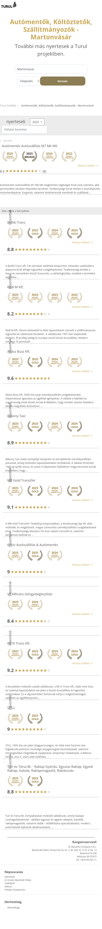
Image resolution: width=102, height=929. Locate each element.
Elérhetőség (13, 907)
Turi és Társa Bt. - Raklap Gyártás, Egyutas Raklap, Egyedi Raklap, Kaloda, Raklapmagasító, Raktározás (50, 768)
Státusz (8, 886)
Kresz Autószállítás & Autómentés (32, 545)
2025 (36, 122)
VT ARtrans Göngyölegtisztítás (29, 594)
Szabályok (9, 883)
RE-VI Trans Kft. (18, 643)
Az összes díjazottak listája (18, 880)
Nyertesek (10, 876)
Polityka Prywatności (15, 889)
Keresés (62, 81)
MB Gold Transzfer (21, 480)
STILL (11, 708)
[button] (49, 165)
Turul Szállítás (8, 105)
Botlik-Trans (16, 222)
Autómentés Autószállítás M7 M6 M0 (29, 146)
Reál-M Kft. (15, 287)
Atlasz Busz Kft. (18, 351)
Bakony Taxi (16, 416)
